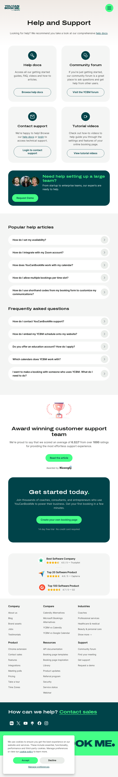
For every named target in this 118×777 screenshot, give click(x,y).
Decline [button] (52, 760)
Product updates (51, 670)
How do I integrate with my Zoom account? (60, 252)
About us (12, 612)
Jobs (10, 629)
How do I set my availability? (60, 240)
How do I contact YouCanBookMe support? (60, 321)
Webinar (47, 692)
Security (47, 681)
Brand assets (14, 623)
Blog (10, 618)
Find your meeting (87, 654)
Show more (83, 634)
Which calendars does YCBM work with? (60, 359)
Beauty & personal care (90, 629)
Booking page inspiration (55, 660)
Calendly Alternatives (54, 612)
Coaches (82, 612)
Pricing (11, 676)
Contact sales (15, 654)
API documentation (52, 649)
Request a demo (86, 665)
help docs (101, 33)
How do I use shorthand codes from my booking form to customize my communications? (60, 292)
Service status (50, 687)
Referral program (51, 676)
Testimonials (14, 634)
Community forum (87, 649)
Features (12, 660)
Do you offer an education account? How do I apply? (60, 346)
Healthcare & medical (89, 623)
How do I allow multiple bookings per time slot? (60, 277)
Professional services (88, 618)
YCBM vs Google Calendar (56, 633)
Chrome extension (17, 649)
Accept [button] (25, 760)
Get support (84, 660)
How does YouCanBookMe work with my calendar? (60, 265)
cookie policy (26, 751)
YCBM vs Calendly (52, 627)
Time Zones (14, 687)
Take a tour (14, 681)
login (41, 136)
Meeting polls (15, 670)
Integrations (14, 665)
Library (46, 665)
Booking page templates (55, 654)
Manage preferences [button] (38, 766)
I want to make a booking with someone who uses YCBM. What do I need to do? (60, 373)
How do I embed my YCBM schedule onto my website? (60, 334)
